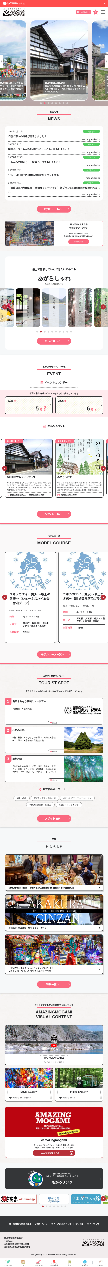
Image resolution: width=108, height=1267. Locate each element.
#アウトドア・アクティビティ (77, 798)
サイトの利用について (61, 1224)
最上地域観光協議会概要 (20, 1224)
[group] (28, 307)
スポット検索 (52, 818)
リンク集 (79, 1224)
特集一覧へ (52, 984)
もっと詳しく (52, 341)
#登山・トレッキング (69, 804)
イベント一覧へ (53, 514)
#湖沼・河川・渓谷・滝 (45, 798)
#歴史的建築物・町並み (40, 804)
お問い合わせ (41, 1224)
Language (85, 12)
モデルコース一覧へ (52, 654)
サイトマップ (93, 1224)
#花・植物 (21, 798)
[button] (1, 61)
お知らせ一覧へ (53, 209)
